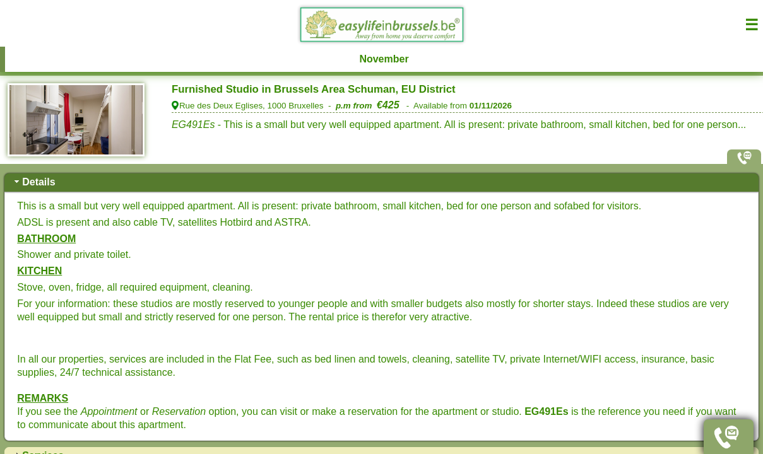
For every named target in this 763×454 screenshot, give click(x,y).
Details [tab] (33, 182)
